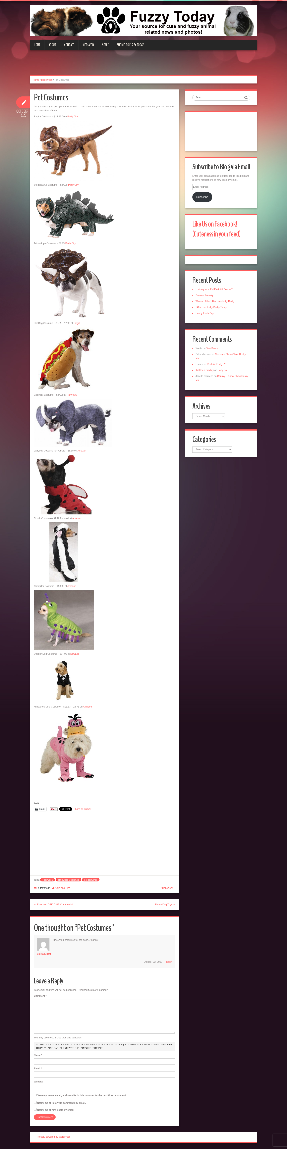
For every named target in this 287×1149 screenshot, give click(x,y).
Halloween (46, 79)
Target (77, 323)
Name (38, 1055)
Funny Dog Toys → (165, 904)
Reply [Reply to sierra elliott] (169, 962)
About (52, 44)
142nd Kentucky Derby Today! (211, 307)
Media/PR (88, 44)
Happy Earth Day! (205, 313)
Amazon (82, 450)
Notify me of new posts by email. (55, 1110)
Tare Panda (212, 348)
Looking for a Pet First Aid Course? (214, 289)
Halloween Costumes (68, 880)
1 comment (43, 888)
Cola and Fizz (62, 888)
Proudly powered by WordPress (54, 1136)
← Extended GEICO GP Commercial (53, 904)
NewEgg (74, 654)
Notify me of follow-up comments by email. (61, 1103)
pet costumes (90, 880)
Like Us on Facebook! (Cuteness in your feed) (216, 229)
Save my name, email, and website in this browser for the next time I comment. (81, 1095)
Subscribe (202, 196)
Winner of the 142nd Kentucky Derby (215, 301)
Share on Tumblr (82, 809)
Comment (40, 996)
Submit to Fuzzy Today (130, 44)
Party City (72, 116)
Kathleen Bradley (205, 370)
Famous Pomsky (204, 295)
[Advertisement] (143, 65)
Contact (69, 44)
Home (37, 44)
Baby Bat (222, 370)
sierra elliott (44, 954)
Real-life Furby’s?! (216, 364)
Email (38, 1068)
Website (38, 1081)
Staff (105, 44)
